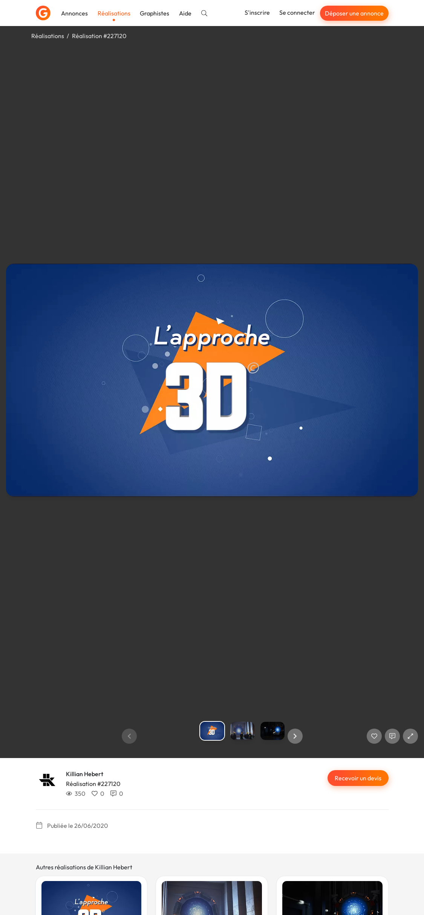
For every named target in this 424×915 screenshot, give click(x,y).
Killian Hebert (84, 774)
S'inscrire (257, 12)
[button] (295, 736)
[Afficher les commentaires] (392, 736)
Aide (185, 13)
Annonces (74, 13)
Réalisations (114, 13)
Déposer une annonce (354, 13)
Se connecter (297, 12)
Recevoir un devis (358, 778)
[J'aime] (374, 736)
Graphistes (154, 13)
